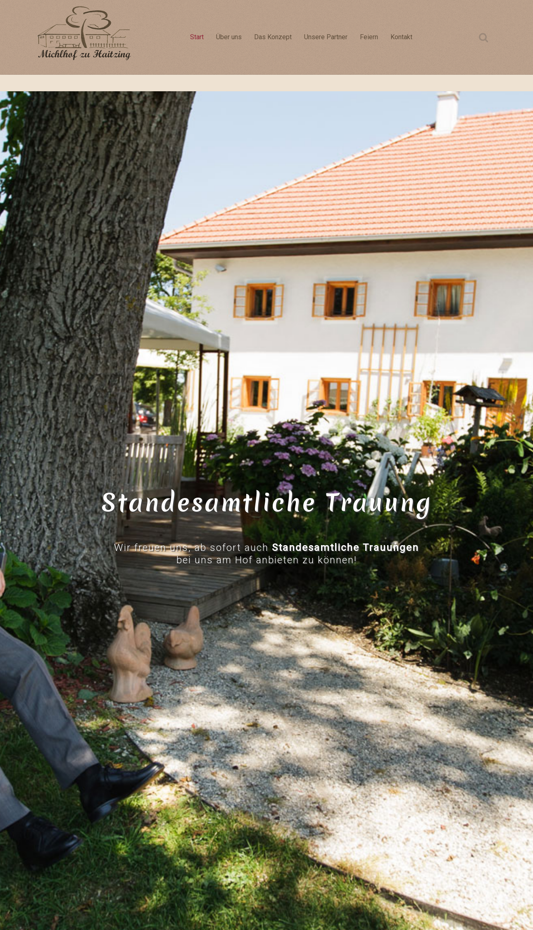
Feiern (369, 37)
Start (197, 37)
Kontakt (401, 37)
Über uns (229, 37)
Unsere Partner (325, 37)
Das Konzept (273, 37)
